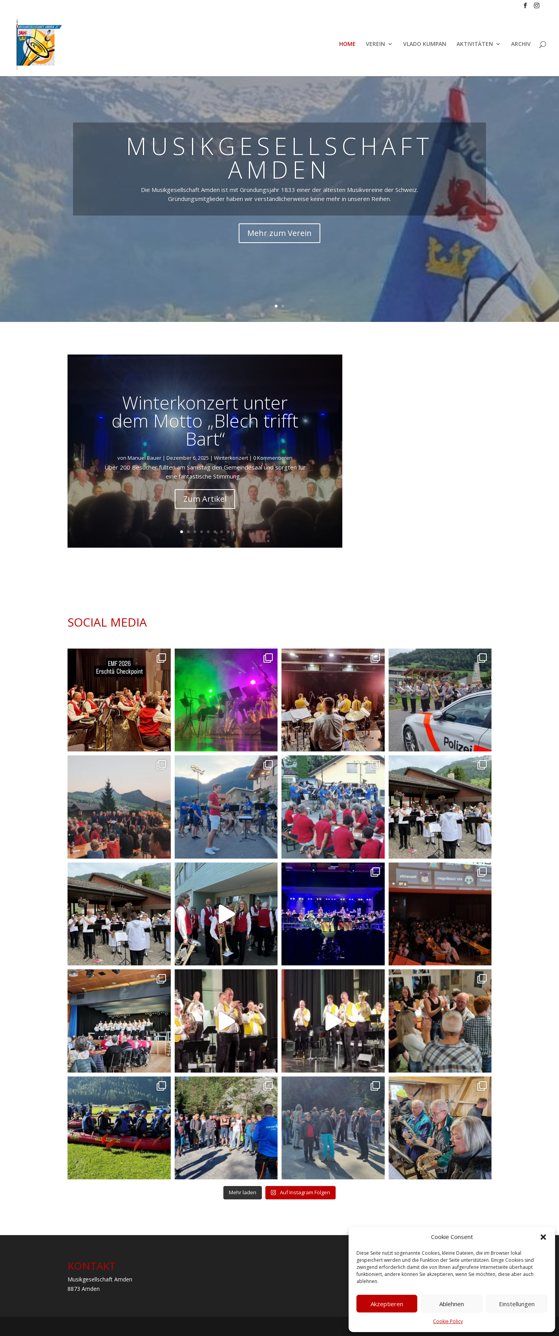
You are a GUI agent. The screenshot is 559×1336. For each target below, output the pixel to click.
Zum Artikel (205, 498)
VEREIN (375, 44)
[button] (543, 1237)
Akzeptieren (387, 1304)
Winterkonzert (231, 457)
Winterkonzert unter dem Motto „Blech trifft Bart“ (204, 420)
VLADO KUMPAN (424, 44)
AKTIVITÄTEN (475, 44)
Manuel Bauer (144, 457)
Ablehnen (451, 1304)
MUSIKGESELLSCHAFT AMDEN (279, 158)
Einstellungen (517, 1304)
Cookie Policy (448, 1321)
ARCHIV (521, 44)
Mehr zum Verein (279, 233)
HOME (347, 44)
